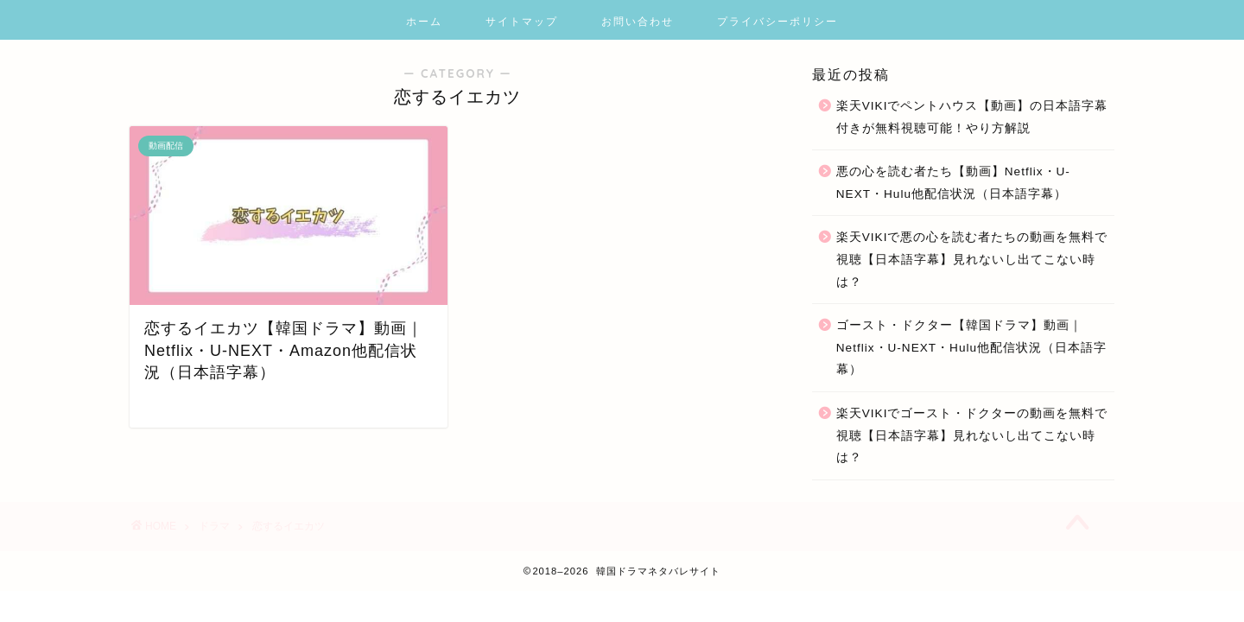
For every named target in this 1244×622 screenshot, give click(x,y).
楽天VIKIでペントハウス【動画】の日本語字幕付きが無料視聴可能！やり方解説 (972, 117)
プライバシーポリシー (777, 21)
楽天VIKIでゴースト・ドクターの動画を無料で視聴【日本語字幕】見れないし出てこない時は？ (972, 435)
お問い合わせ (637, 21)
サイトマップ (522, 21)
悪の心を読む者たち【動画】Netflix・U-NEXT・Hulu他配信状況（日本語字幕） (953, 182)
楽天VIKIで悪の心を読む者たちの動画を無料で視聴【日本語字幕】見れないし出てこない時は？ (972, 259)
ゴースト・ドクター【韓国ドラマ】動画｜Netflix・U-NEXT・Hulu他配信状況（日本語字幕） (971, 347)
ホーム (424, 21)
